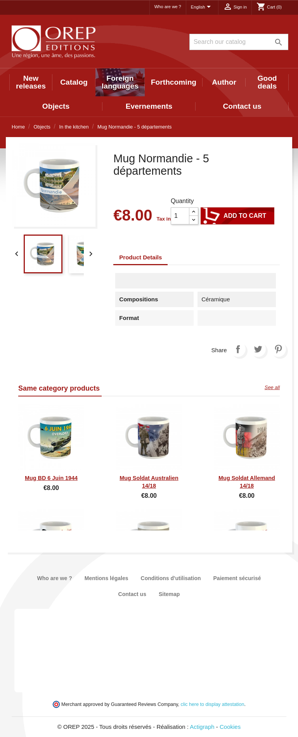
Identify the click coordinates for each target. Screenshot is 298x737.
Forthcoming (173, 82)
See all (272, 387)
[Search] (238, 42)
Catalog (73, 82)
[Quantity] (180, 215)
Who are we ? (167, 6)
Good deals (267, 82)
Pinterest (278, 349)
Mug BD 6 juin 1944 (51, 478)
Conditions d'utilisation (171, 578)
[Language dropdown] (202, 7)
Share (238, 349)
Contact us (242, 106)
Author (224, 82)
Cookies (230, 726)
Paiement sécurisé (237, 578)
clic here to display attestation (212, 704)
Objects (55, 106)
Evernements (149, 106)
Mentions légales (106, 578)
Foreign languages (120, 82)
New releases (31, 82)
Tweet (258, 349)
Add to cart (237, 216)
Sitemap (169, 594)
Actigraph (202, 726)
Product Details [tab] (140, 257)
